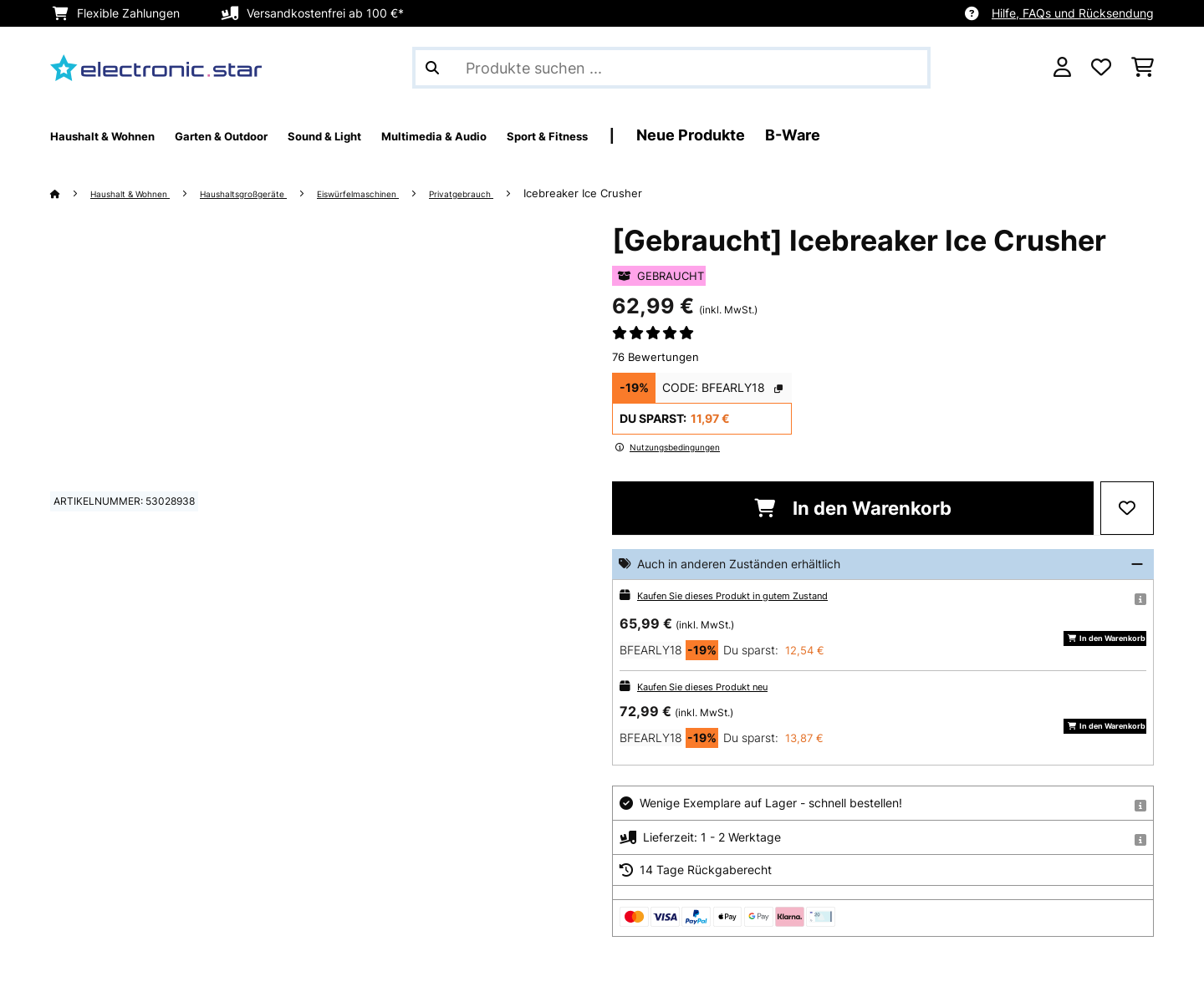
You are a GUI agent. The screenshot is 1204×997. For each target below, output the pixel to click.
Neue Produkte (854, 135)
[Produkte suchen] (671, 68)
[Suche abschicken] (432, 68)
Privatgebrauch (551, 193)
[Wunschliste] (1101, 68)
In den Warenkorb (852, 508)
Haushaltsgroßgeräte (285, 193)
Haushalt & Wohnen (145, 193)
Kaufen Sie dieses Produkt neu (720, 686)
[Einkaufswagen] (1142, 68)
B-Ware (956, 135)
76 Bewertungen (655, 357)
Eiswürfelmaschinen (426, 193)
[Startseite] (71, 193)
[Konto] (1062, 68)
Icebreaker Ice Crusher (681, 193)
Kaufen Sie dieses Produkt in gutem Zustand (758, 595)
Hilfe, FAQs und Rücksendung (1073, 13)
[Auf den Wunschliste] (1127, 508)
